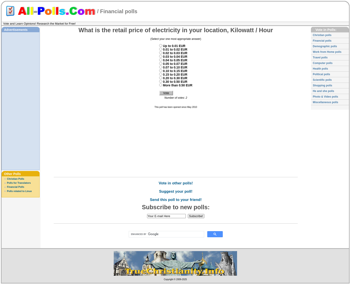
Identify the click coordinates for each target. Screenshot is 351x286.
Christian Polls (15, 178)
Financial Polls (15, 187)
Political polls (321, 74)
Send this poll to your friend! (175, 200)
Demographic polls (325, 46)
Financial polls (118, 11)
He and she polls (323, 91)
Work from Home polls (327, 51)
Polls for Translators (19, 182)
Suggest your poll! (176, 191)
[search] (165, 234)
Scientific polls (322, 79)
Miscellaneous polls (325, 102)
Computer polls (322, 63)
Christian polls (322, 35)
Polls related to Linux (19, 191)
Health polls (320, 68)
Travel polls (320, 57)
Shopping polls (322, 85)
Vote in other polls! (176, 183)
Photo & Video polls (325, 96)
